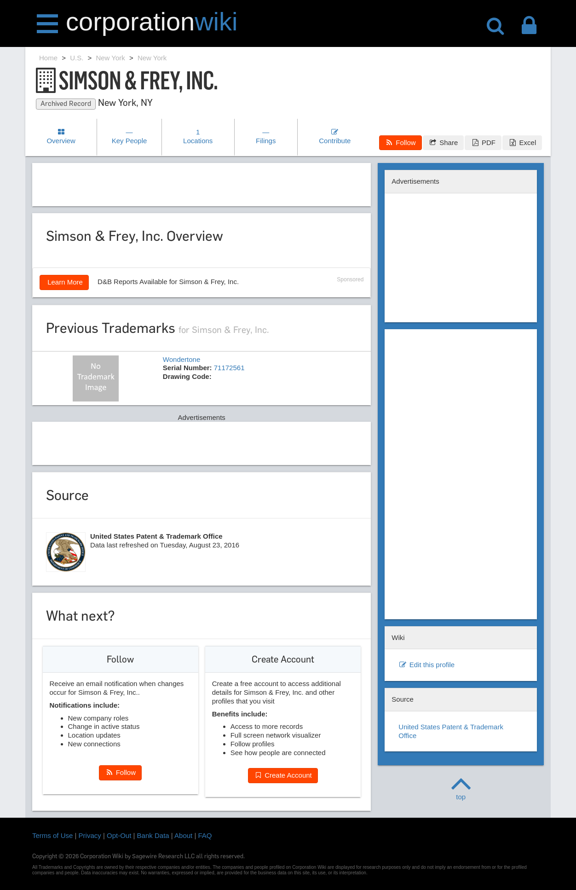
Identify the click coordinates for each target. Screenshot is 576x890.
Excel (522, 142)
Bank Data (153, 835)
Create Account (283, 775)
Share (443, 142)
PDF (483, 142)
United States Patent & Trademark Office (450, 731)
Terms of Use (52, 835)
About (183, 835)
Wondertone (181, 359)
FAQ (205, 835)
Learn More (64, 282)
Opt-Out (119, 835)
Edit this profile (426, 665)
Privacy (90, 835)
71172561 (229, 368)
